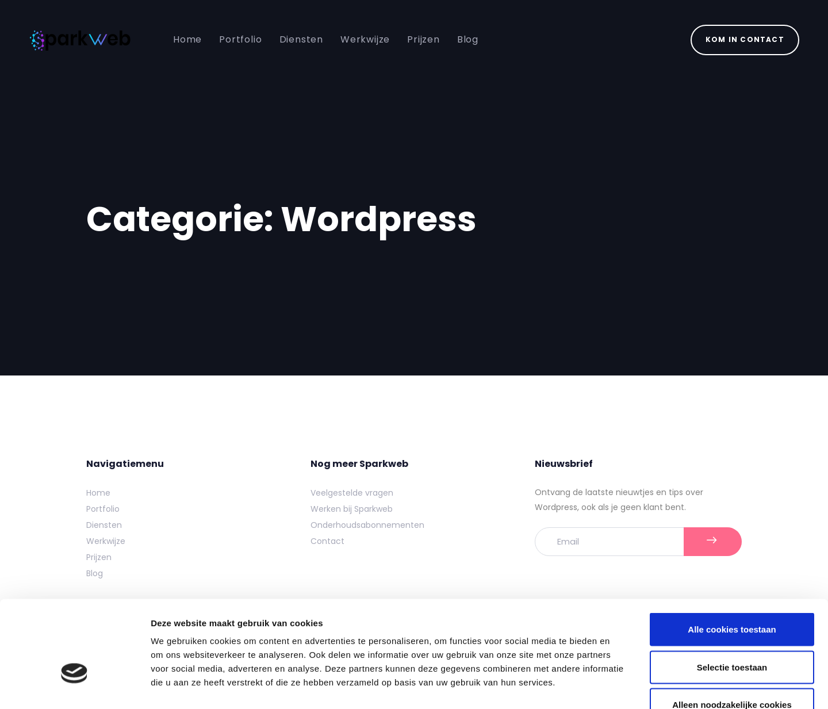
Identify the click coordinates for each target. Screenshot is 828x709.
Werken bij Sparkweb (351, 509)
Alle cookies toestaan (732, 558)
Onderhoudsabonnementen (367, 525)
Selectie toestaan (732, 596)
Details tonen (621, 686)
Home (98, 493)
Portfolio (103, 509)
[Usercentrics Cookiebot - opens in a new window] (74, 686)
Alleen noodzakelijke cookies (732, 633)
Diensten (104, 525)
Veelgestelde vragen (351, 493)
